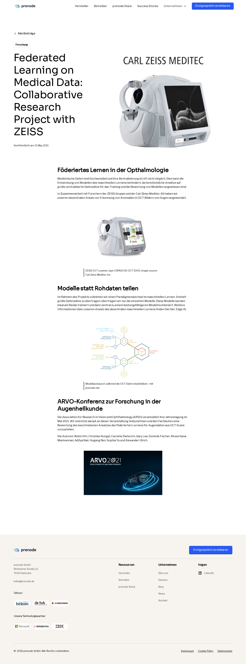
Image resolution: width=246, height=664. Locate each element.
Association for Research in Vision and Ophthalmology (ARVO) (102, 417)
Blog (161, 586)
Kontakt (163, 600)
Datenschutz (224, 650)
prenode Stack (122, 6)
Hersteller (81, 6)
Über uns (163, 573)
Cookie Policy (205, 650)
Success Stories (147, 6)
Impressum (187, 650)
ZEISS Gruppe (116, 193)
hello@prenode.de (24, 581)
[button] (175, 6)
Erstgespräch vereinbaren (212, 5)
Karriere (163, 579)
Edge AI (181, 309)
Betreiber (100, 6)
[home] (25, 6)
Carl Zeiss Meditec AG (150, 193)
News (161, 593)
